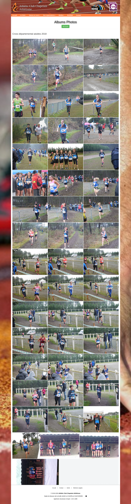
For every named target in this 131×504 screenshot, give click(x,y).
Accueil (14, 15)
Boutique (70, 15)
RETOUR (65, 26)
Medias (61, 15)
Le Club (23, 15)
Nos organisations (49, 15)
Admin (68, 488)
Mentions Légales (78, 488)
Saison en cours (34, 15)
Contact (78, 15)
